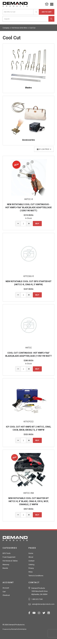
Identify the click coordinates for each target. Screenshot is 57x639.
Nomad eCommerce (18, 629)
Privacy (31, 568)
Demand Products (16, 5)
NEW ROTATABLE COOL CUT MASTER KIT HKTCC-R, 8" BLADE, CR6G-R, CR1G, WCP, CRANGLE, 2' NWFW (28, 501)
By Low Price (44, 149)
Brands (5, 568)
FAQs (30, 572)
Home (30, 553)
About (30, 557)
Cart (4, 592)
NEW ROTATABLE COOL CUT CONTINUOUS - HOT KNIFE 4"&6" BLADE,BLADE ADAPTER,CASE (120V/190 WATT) (28, 207)
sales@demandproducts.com (43, 604)
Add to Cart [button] (47, 12)
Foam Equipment (9, 557)
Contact (31, 561)
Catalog (31, 564)
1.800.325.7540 (37, 599)
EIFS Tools (6, 553)
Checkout (6, 595)
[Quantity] (36, 12)
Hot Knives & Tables (10, 561)
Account (6, 588)
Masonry (6, 564)
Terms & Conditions (35, 576)
